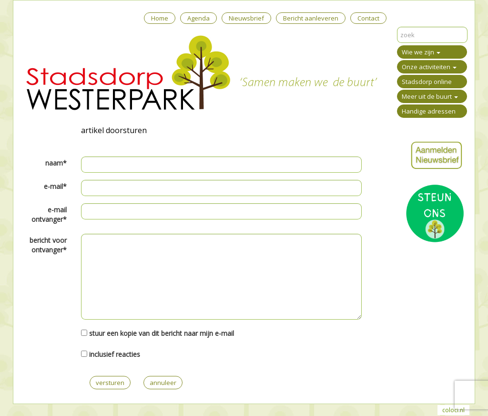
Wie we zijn (421, 52)
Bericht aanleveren (310, 18)
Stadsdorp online (427, 81)
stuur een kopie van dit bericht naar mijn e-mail (161, 333)
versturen (110, 382)
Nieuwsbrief (246, 18)
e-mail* (55, 186)
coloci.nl (453, 410)
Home (159, 18)
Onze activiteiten (429, 66)
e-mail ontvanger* (49, 214)
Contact (368, 18)
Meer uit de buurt (430, 96)
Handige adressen (429, 111)
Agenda (198, 18)
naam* (56, 162)
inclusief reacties (114, 354)
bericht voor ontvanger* (48, 245)
